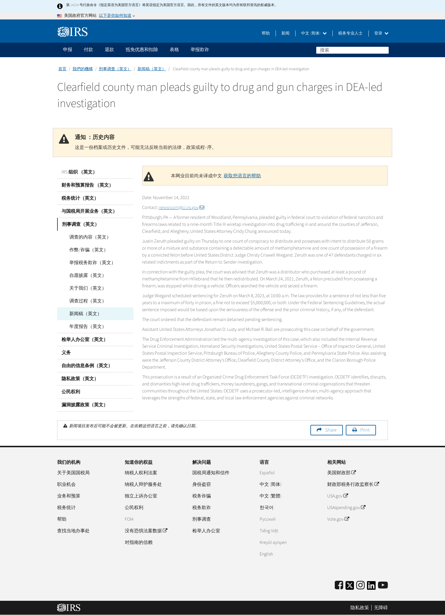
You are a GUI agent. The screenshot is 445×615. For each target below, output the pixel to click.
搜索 (384, 50)
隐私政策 (359, 608)
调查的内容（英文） (87, 237)
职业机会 (66, 484)
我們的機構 (83, 69)
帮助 (266, 33)
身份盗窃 (201, 484)
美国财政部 (341, 473)
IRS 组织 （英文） (79, 172)
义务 (66, 352)
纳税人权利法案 (141, 473)
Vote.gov (338, 519)
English (266, 554)
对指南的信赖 (139, 542)
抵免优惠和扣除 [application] (142, 49)
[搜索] (352, 50)
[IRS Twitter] (349, 587)
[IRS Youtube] (383, 585)
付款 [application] (88, 49)
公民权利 (70, 392)
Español (267, 473)
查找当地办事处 (73, 531)
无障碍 (381, 608)
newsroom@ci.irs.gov (181, 207)
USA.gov (337, 496)
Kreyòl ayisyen (273, 542)
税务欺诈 (201, 507)
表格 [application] (174, 49)
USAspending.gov (346, 507)
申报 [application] (67, 49)
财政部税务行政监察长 (353, 484)
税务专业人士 (350, 33)
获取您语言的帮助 (242, 176)
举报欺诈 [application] (200, 49)
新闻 (285, 33)
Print (365, 430)
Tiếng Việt (269, 531)
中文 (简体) (314, 33)
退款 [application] (109, 49)
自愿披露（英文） (84, 275)
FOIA (129, 519)
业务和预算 (68, 496)
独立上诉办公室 (141, 496)
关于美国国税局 (73, 473)
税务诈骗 (201, 496)
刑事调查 (201, 519)
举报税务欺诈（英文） (89, 262)
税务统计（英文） (80, 198)
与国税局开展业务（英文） (89, 211)
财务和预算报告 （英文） (87, 185)
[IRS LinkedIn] (371, 587)
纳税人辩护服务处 (143, 484)
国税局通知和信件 (210, 473)
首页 (62, 69)
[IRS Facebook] (339, 585)
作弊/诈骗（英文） (85, 250)
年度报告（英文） (84, 326)
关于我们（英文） (84, 288)
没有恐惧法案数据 (146, 531)
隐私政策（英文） (80, 379)
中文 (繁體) (270, 496)
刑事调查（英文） (115, 69)
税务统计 (66, 507)
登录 (381, 33)
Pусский (268, 519)
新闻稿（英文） (152, 69)
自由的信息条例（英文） (87, 365)
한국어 (267, 507)
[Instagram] (360, 585)
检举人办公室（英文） (84, 339)
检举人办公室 (206, 531)
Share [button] (331, 430)
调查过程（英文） (84, 301)
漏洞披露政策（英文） (84, 405)
